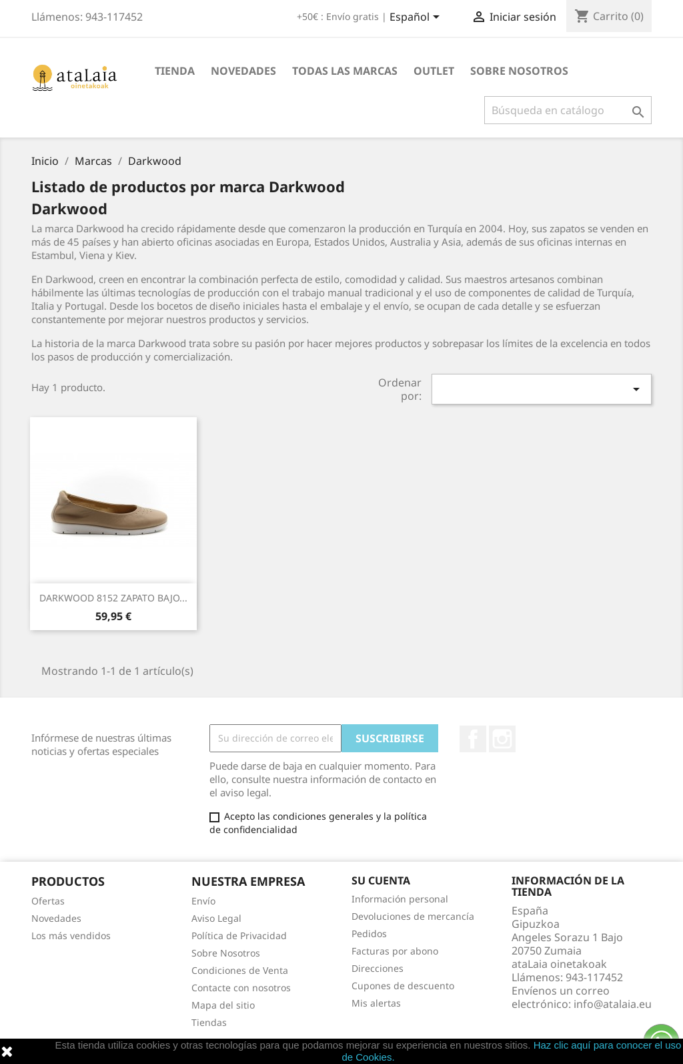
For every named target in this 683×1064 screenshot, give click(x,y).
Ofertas (48, 900)
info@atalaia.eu (613, 1004)
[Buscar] (568, 110)
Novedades (243, 70)
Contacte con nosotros (241, 987)
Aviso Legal (216, 918)
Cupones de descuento (403, 985)
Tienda (175, 70)
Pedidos (369, 933)
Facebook (473, 739)
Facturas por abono (395, 951)
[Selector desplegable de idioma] (417, 18)
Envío (203, 900)
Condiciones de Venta (239, 970)
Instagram (502, 739)
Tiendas (209, 1022)
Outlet (434, 70)
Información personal (400, 898)
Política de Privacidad (239, 935)
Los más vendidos (71, 935)
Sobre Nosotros (519, 70)
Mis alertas (376, 1003)
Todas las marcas (345, 70)
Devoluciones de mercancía (413, 916)
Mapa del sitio (223, 1005)
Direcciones (378, 968)
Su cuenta (381, 880)
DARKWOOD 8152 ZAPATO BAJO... (113, 597)
